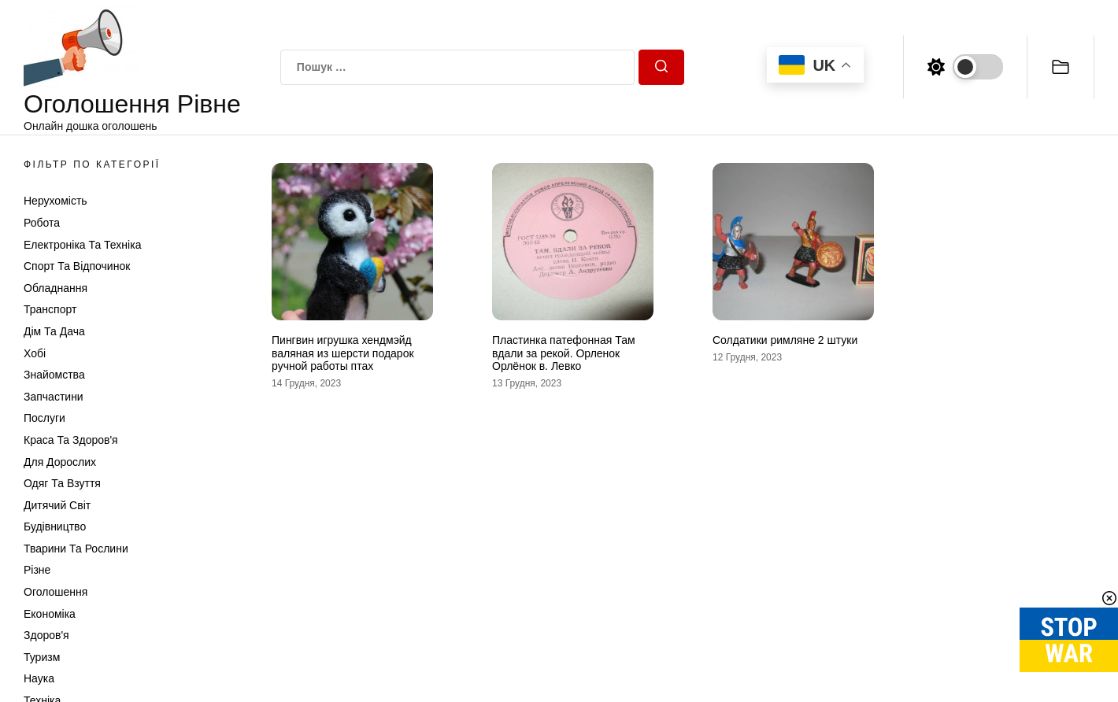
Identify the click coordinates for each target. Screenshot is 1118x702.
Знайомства (54, 374)
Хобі (35, 353)
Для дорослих (60, 462)
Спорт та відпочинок (77, 266)
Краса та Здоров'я (71, 440)
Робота (42, 222)
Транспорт (50, 309)
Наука (39, 678)
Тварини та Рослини (76, 548)
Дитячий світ (57, 505)
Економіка (50, 614)
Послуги (44, 418)
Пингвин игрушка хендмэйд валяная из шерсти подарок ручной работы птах (343, 353)
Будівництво (55, 526)
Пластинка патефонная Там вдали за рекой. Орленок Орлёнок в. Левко (563, 353)
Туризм (42, 657)
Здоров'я (46, 635)
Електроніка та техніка (82, 244)
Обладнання (55, 288)
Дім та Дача (54, 331)
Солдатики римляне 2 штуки (785, 340)
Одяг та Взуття (62, 483)
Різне (37, 569)
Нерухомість (55, 200)
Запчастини (53, 396)
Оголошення (55, 592)
